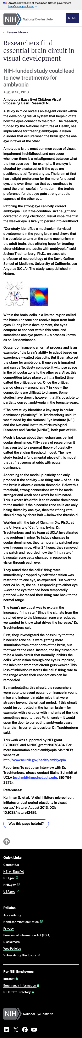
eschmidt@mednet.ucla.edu (35, 778)
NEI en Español (13, 871)
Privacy (8, 928)
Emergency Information (21, 985)
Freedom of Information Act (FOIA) (26, 935)
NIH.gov (11, 878)
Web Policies (12, 948)
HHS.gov (12, 884)
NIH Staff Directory (18, 992)
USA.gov (11, 891)
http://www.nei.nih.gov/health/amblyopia (34, 760)
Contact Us (11, 864)
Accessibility (12, 915)
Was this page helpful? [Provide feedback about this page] (26, 824)
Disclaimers (11, 942)
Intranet (10, 978)
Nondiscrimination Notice (23, 922)
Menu (72, 18)
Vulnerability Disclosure (22, 955)
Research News (17, 32)
